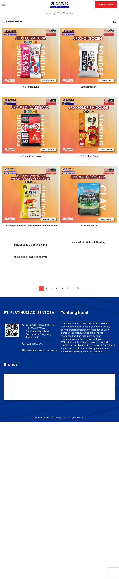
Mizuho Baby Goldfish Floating (88, 242)
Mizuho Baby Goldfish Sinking (30, 245)
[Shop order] (114, 22)
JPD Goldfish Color (88, 156)
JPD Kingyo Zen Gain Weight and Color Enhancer (30, 227)
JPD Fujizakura (30, 87)
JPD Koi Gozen (88, 87)
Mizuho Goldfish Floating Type (30, 293)
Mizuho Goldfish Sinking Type (88, 295)
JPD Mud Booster (88, 225)
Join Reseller (106, 4)
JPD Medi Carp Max (31, 156)
